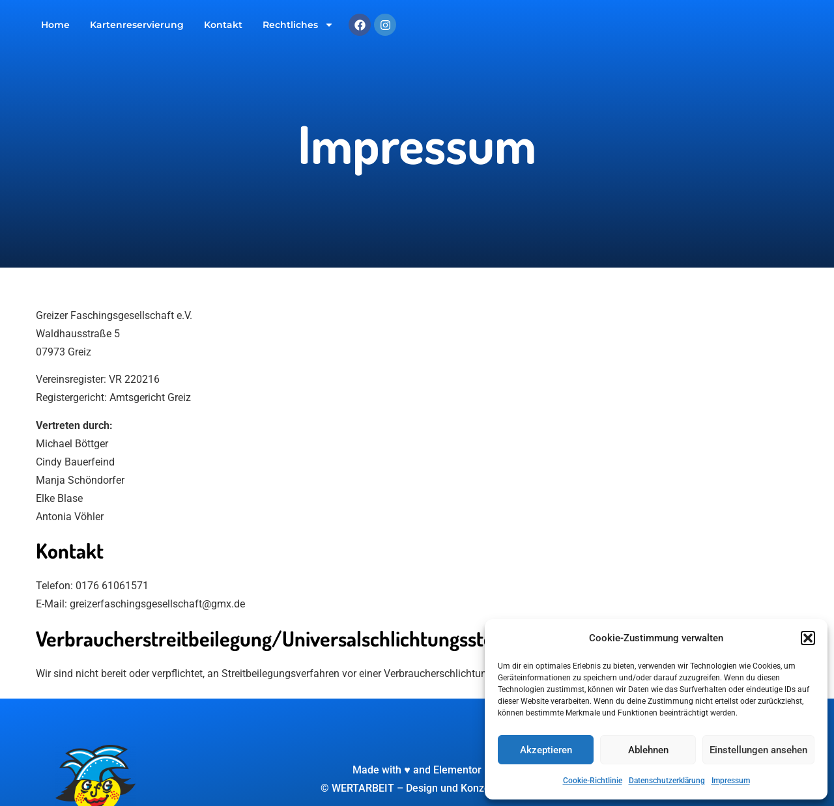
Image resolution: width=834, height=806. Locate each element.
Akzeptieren (546, 750)
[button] (807, 638)
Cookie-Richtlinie (592, 780)
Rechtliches (298, 25)
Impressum (731, 780)
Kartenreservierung (137, 25)
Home (55, 25)
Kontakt (223, 25)
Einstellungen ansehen (758, 750)
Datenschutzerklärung (667, 780)
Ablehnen (648, 750)
